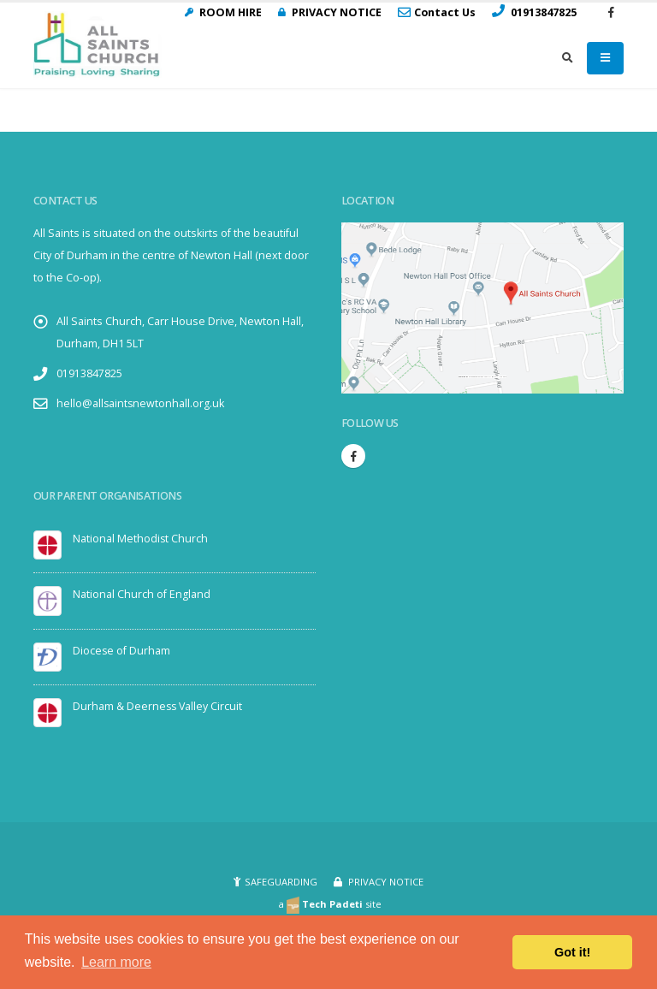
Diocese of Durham (122, 650)
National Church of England (141, 594)
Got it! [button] (572, 952)
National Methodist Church (141, 538)
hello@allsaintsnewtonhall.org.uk (141, 403)
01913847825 (89, 373)
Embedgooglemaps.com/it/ (480, 377)
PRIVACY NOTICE (384, 881)
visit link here (500, 377)
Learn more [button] (116, 962)
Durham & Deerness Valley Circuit (159, 705)
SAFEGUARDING (281, 881)
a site (330, 903)
